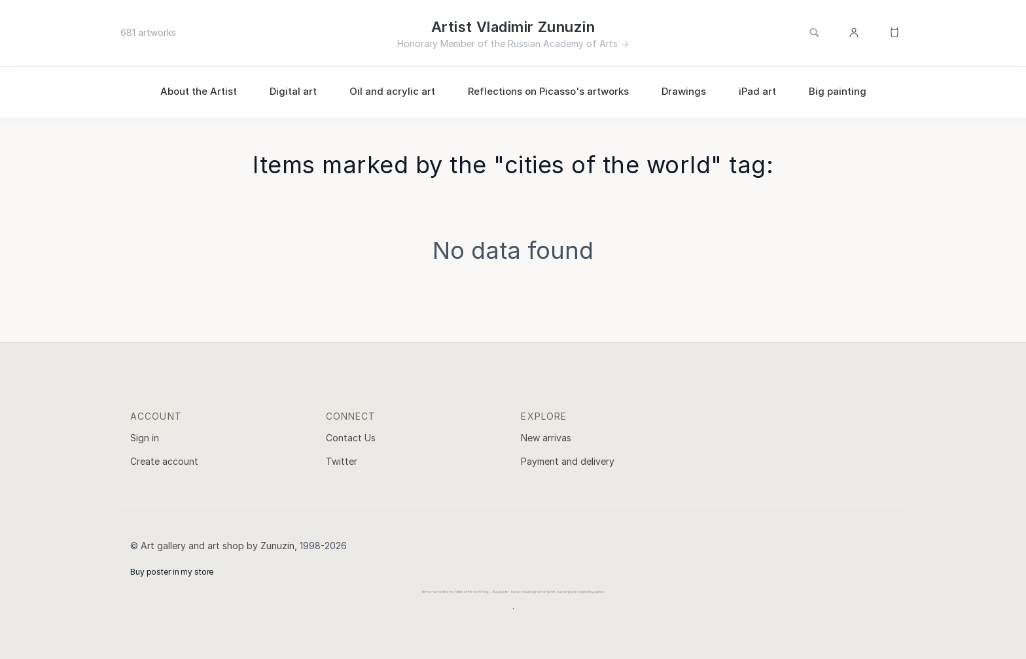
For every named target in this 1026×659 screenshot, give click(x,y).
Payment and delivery (567, 461)
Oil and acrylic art (392, 91)
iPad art (757, 91)
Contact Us (351, 437)
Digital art (293, 91)
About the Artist (198, 91)
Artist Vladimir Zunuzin (513, 26)
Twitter (341, 461)
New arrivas (546, 437)
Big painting (837, 91)
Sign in (144, 437)
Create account (164, 461)
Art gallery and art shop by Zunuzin (217, 545)
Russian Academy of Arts (563, 43)
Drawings (684, 91)
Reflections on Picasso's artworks (548, 91)
